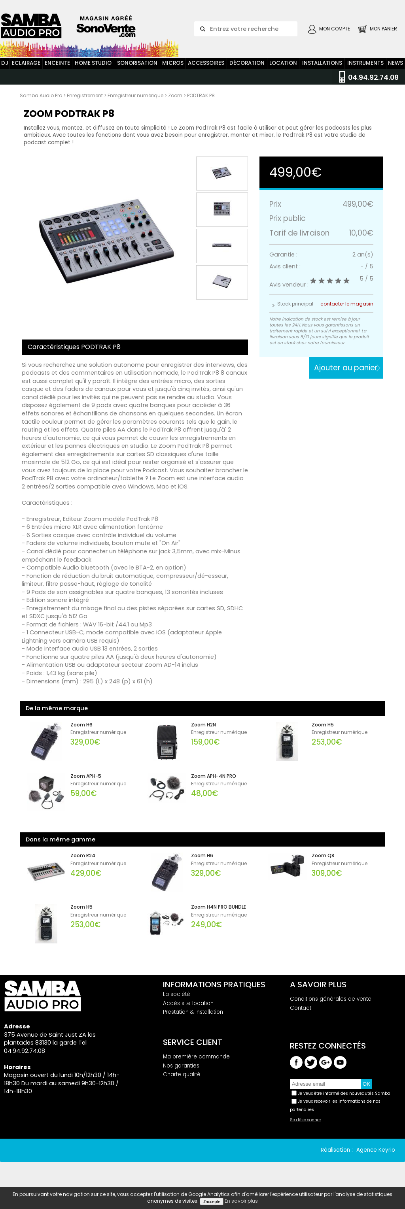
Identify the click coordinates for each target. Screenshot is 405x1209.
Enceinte (57, 70)
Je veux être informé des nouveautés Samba (344, 1101)
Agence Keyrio (375, 1158)
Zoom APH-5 (85, 784)
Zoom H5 (323, 732)
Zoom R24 (82, 863)
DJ (4, 70)
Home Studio (93, 70)
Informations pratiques (214, 992)
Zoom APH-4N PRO (213, 784)
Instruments (365, 70)
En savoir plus (241, 1201)
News (395, 70)
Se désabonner (305, 1127)
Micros (173, 70)
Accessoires (206, 70)
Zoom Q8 (323, 863)
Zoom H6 (81, 732)
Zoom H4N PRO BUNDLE (218, 914)
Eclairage (26, 70)
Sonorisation (137, 70)
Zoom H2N (203, 732)
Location (283, 70)
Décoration (247, 70)
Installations (322, 70)
